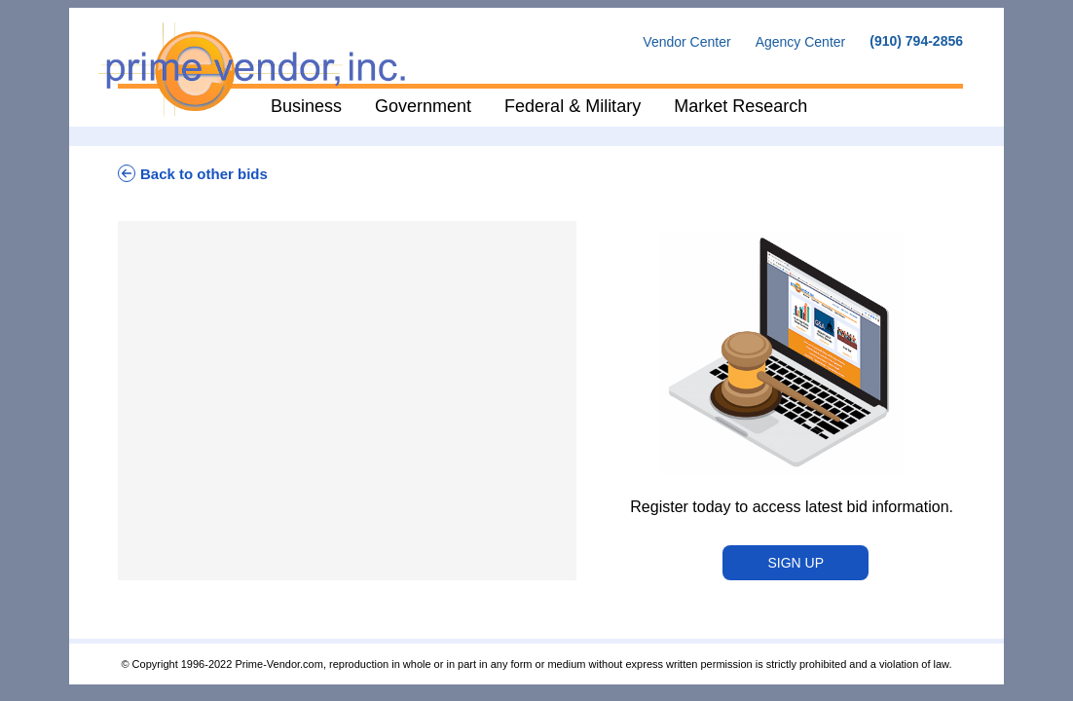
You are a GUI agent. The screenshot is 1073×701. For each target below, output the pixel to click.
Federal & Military (572, 106)
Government (423, 106)
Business (306, 106)
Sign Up (795, 563)
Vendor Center (686, 42)
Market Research (740, 106)
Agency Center (801, 42)
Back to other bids (193, 174)
